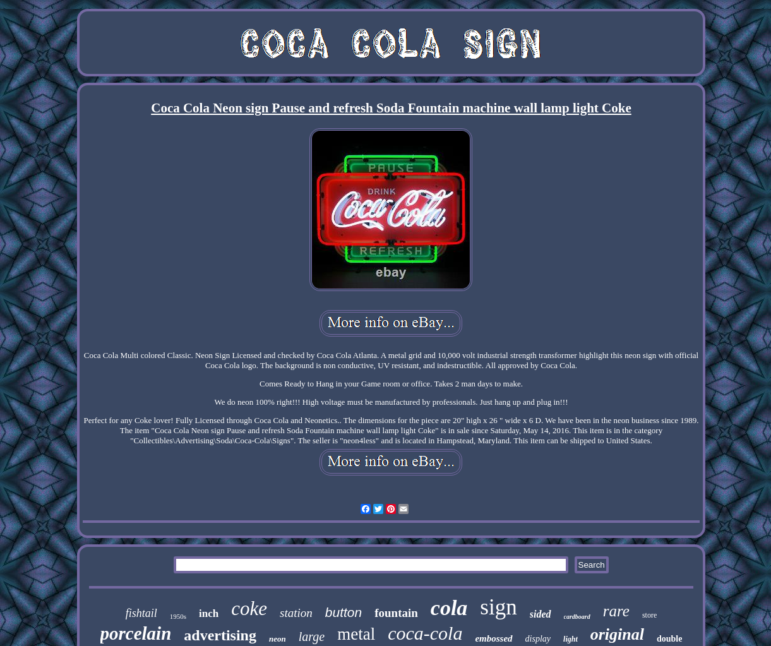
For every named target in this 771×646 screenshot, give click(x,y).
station (296, 612)
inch (208, 613)
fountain (396, 612)
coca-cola (425, 633)
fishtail (141, 613)
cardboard (577, 616)
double (669, 638)
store (649, 615)
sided (540, 614)
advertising (220, 635)
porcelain (136, 633)
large (312, 636)
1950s (178, 616)
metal (356, 634)
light (570, 639)
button (343, 612)
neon (277, 638)
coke (249, 608)
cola (449, 607)
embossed (493, 638)
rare (616, 610)
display (538, 638)
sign (498, 607)
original (617, 634)
